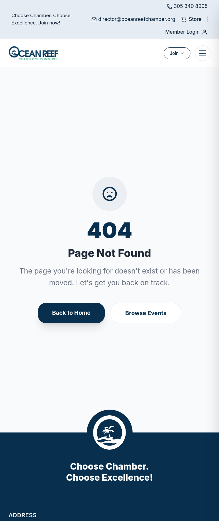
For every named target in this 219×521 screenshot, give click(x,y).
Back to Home (71, 312)
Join (177, 53)
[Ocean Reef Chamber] (33, 53)
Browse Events (146, 313)
